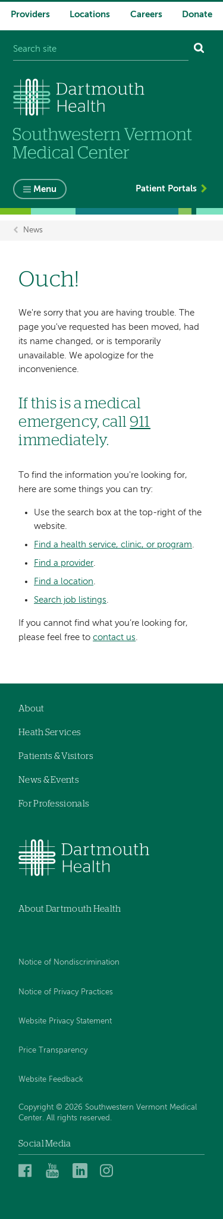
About (31, 708)
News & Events (48, 780)
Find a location (63, 581)
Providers (30, 14)
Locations (90, 14)
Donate (197, 14)
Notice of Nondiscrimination (69, 962)
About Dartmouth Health (69, 909)
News (33, 230)
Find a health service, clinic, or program (113, 544)
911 (140, 422)
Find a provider (63, 563)
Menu (44, 189)
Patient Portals (166, 188)
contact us (114, 637)
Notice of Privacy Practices (65, 992)
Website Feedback (50, 1079)
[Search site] (101, 50)
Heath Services (49, 732)
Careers (146, 14)
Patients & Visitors (56, 756)
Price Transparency (52, 1050)
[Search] (199, 50)
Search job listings (70, 600)
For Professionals (53, 803)
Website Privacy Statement (65, 1021)
